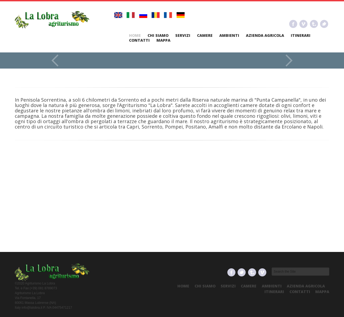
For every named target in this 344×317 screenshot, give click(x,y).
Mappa (163, 40)
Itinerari (300, 35)
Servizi (182, 35)
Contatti (139, 40)
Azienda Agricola (265, 35)
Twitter (324, 24)
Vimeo (303, 24)
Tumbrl (314, 24)
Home (135, 35)
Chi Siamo (158, 35)
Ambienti (229, 35)
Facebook (293, 24)
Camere (205, 35)
